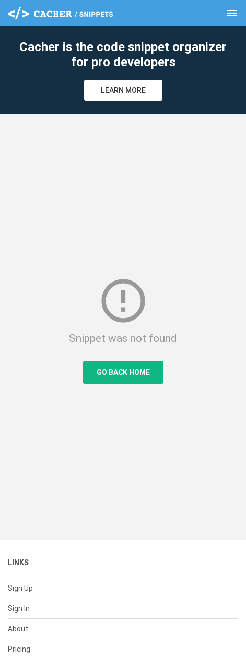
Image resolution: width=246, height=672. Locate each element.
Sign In (19, 608)
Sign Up (20, 588)
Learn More (123, 90)
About (18, 628)
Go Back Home (123, 372)
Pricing (19, 649)
